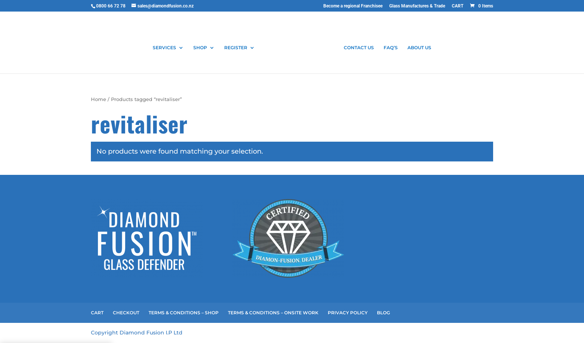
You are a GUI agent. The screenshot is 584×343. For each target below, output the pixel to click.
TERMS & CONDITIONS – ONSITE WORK (273, 312)
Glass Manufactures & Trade (417, 6)
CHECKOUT (126, 312)
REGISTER (235, 47)
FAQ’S (391, 47)
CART (457, 6)
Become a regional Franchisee (353, 6)
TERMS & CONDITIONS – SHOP (184, 312)
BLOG (383, 312)
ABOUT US (419, 47)
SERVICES (164, 47)
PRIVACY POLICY (348, 312)
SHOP (200, 47)
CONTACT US (359, 47)
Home (98, 99)
